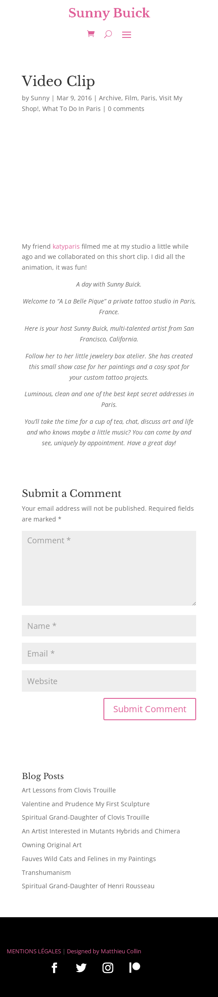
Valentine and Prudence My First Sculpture (86, 804)
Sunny (40, 98)
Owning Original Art (52, 845)
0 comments (126, 108)
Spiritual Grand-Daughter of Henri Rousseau (88, 886)
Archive (110, 98)
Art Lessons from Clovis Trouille (69, 790)
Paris (148, 98)
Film (131, 98)
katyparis (66, 246)
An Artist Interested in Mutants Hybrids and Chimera (101, 831)
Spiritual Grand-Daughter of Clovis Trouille (85, 817)
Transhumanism (46, 872)
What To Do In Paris (71, 108)
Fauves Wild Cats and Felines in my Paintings (89, 858)
